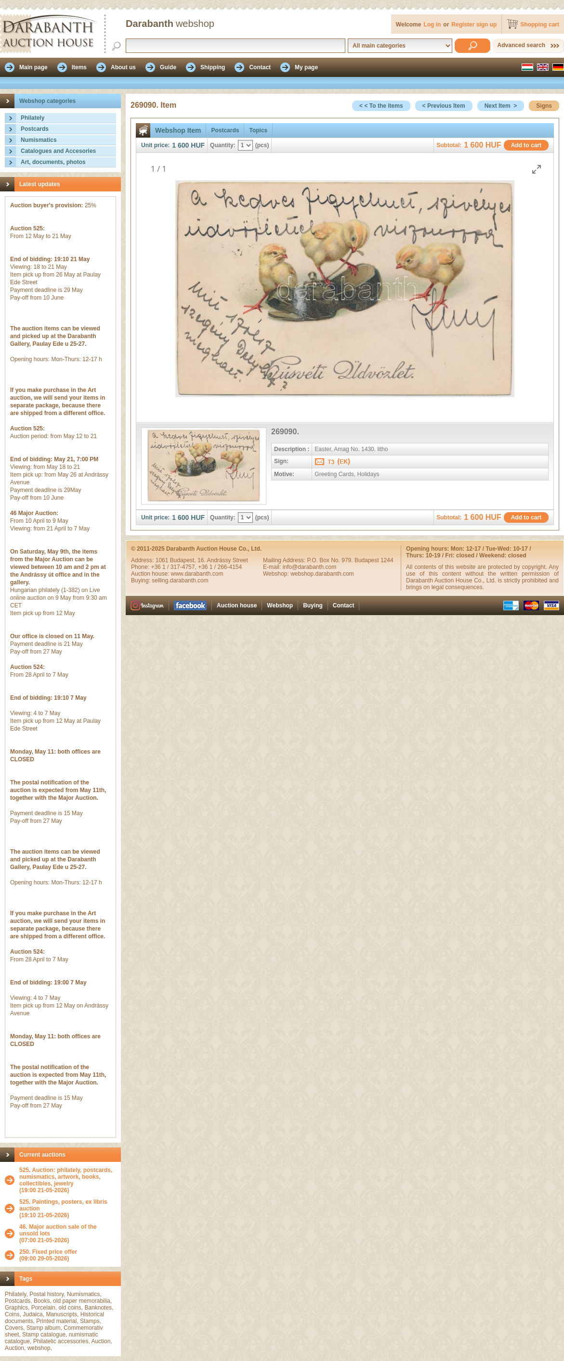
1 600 (180, 145)
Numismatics (39, 140)
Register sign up (474, 24)
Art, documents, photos (53, 162)
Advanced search (521, 45)
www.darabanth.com (197, 573)
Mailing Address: (285, 560)
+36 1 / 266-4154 (220, 567)
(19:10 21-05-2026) (67, 1208)
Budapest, (183, 560)
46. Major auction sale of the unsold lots (58, 1230)
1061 (163, 560)
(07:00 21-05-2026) (67, 1233)
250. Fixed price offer (48, 1251)
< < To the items (381, 105)
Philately (32, 117)
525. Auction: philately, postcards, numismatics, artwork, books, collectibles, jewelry (65, 1177)
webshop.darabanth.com (322, 573)
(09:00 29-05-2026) (48, 1255)
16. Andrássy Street (222, 560)
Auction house (237, 605)
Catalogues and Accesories (58, 151)
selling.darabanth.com (180, 580)
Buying (313, 605)
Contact (343, 605)
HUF (198, 145)
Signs (544, 105)
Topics (258, 130)
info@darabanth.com (310, 567)
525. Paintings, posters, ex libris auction (63, 1205)
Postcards (35, 129)
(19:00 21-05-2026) (67, 1180)
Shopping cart (539, 24)
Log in (432, 24)
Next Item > (501, 105)
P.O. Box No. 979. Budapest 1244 (350, 560)
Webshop (280, 605)
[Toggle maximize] (537, 169)
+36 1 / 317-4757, (174, 567)
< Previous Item (443, 105)
